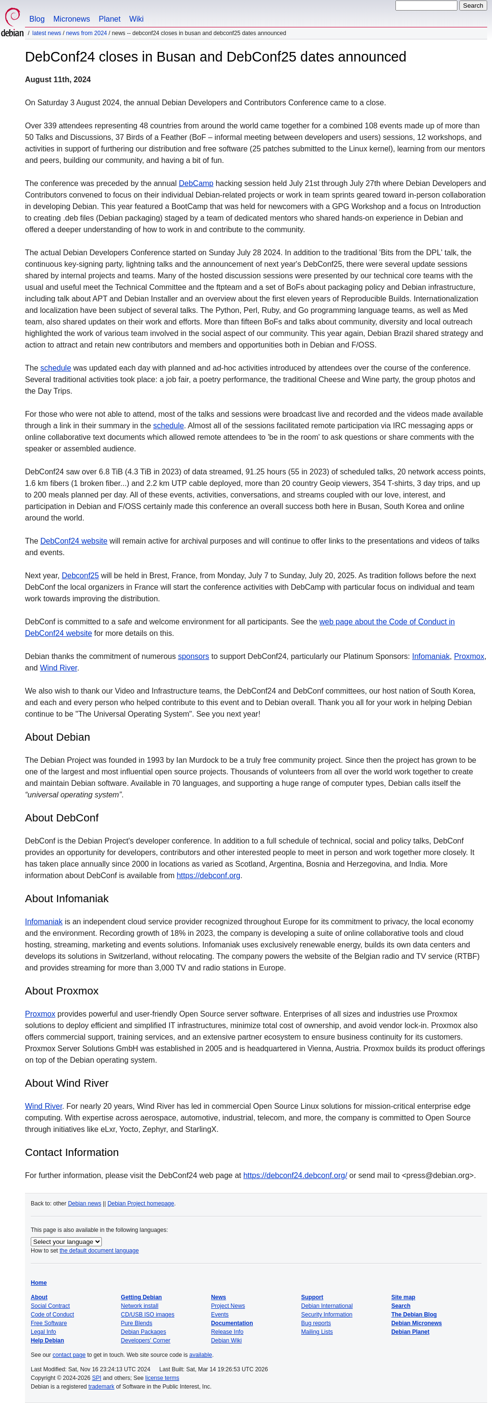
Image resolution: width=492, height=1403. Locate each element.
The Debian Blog (414, 1314)
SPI (96, 1378)
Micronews (71, 19)
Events (220, 1314)
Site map (403, 1297)
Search (400, 1306)
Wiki (136, 19)
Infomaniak (431, 656)
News (218, 1297)
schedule (55, 368)
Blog (37, 19)
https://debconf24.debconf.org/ (295, 1175)
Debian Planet (410, 1332)
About (39, 1297)
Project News (228, 1306)
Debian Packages (143, 1332)
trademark (101, 1386)
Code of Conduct (52, 1314)
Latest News (46, 33)
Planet (110, 19)
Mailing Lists (317, 1332)
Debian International (327, 1306)
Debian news (84, 1203)
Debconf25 (80, 575)
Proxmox (469, 656)
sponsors (193, 656)
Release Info (227, 1332)
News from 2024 (86, 33)
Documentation (232, 1323)
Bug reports (316, 1323)
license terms (162, 1378)
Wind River (58, 668)
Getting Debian (141, 1297)
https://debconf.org (209, 875)
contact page (69, 1355)
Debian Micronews (416, 1323)
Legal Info (43, 1332)
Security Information (327, 1314)
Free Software (49, 1323)
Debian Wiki (226, 1340)
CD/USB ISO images (147, 1314)
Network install (140, 1306)
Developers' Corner (146, 1340)
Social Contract (50, 1306)
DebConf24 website (74, 541)
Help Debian (47, 1340)
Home (39, 1282)
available (200, 1355)
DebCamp (196, 183)
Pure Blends (136, 1323)
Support (312, 1297)
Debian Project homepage (141, 1203)
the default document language (99, 1250)
